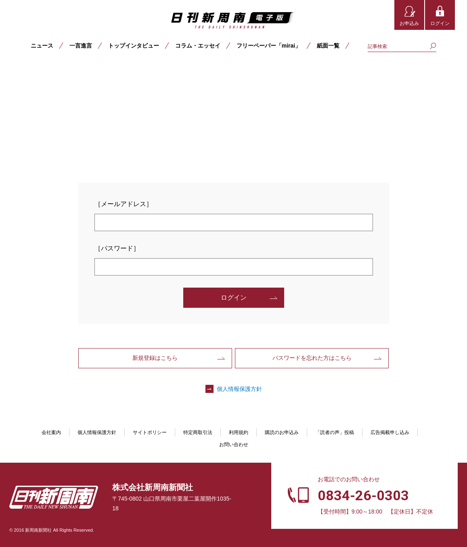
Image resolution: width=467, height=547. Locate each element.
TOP (17, 71)
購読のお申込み (282, 432)
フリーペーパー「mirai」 (269, 45)
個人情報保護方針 (239, 389)
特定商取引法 (197, 432)
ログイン (440, 23)
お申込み (409, 23)
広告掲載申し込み (390, 432)
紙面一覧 (328, 45)
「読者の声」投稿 (334, 432)
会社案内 (51, 432)
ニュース (42, 45)
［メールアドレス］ (123, 203)
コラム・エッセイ (197, 45)
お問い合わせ (233, 444)
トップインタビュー (133, 45)
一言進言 (80, 45)
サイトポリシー (150, 432)
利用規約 (238, 432)
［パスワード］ (117, 248)
